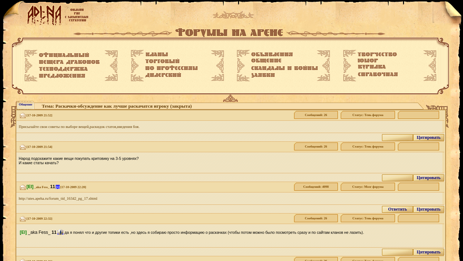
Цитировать (429, 137)
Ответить (397, 209)
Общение (25, 104)
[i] (57, 187)
